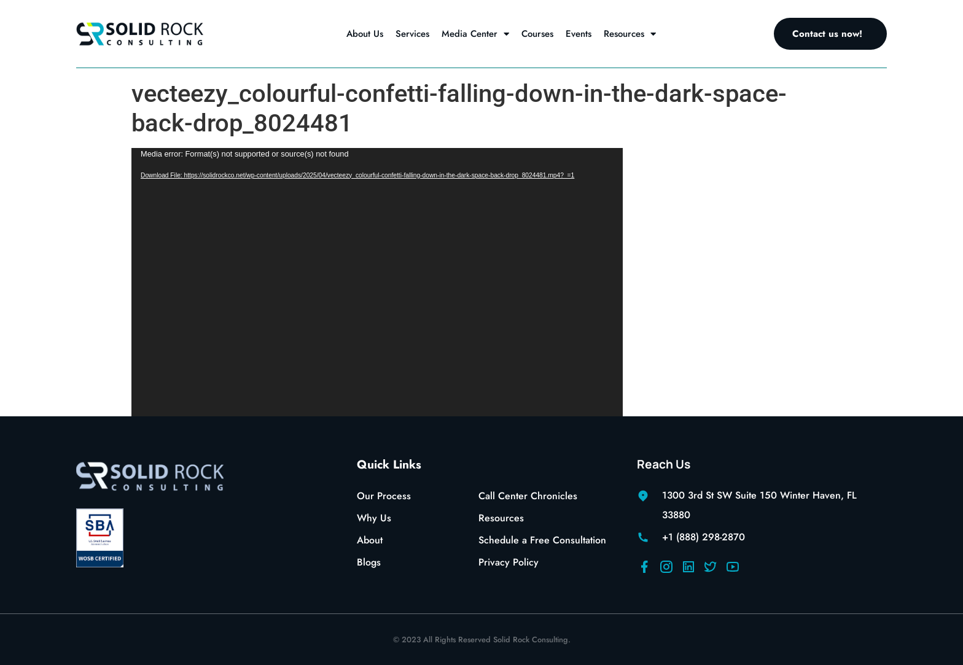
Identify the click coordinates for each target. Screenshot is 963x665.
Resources (630, 34)
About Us (364, 34)
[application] (377, 282)
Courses (537, 34)
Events (578, 34)
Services (412, 34)
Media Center (475, 34)
